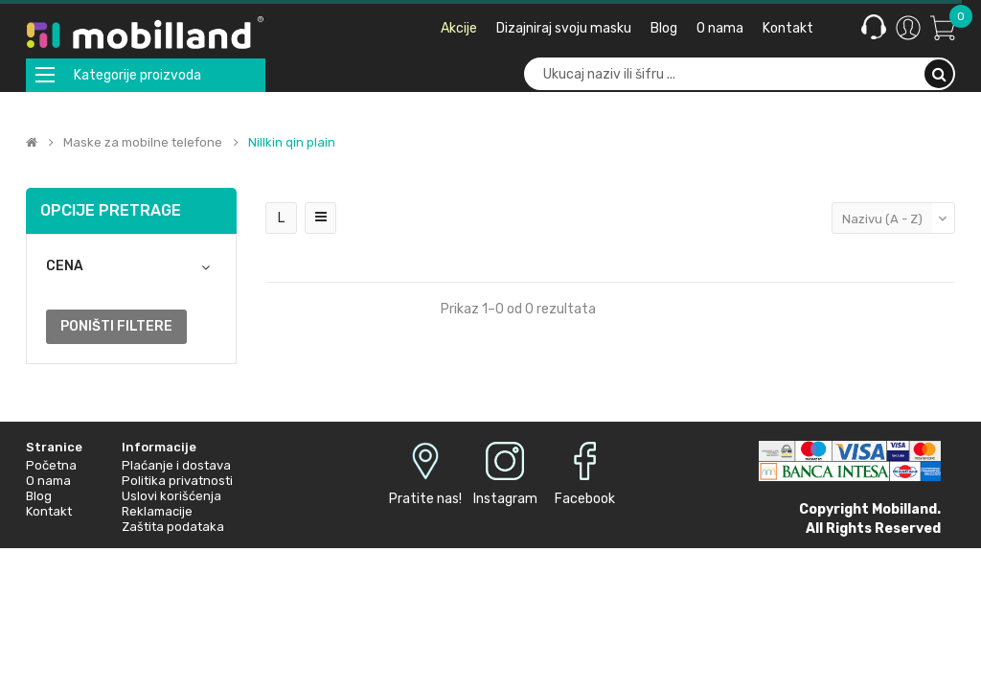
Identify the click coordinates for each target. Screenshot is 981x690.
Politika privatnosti (177, 480)
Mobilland (904, 509)
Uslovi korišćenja (171, 496)
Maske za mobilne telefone (142, 143)
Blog (39, 496)
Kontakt (49, 511)
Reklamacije (157, 511)
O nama (48, 480)
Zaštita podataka (173, 526)
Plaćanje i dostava (176, 465)
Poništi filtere (116, 326)
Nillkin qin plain (291, 143)
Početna (51, 465)
